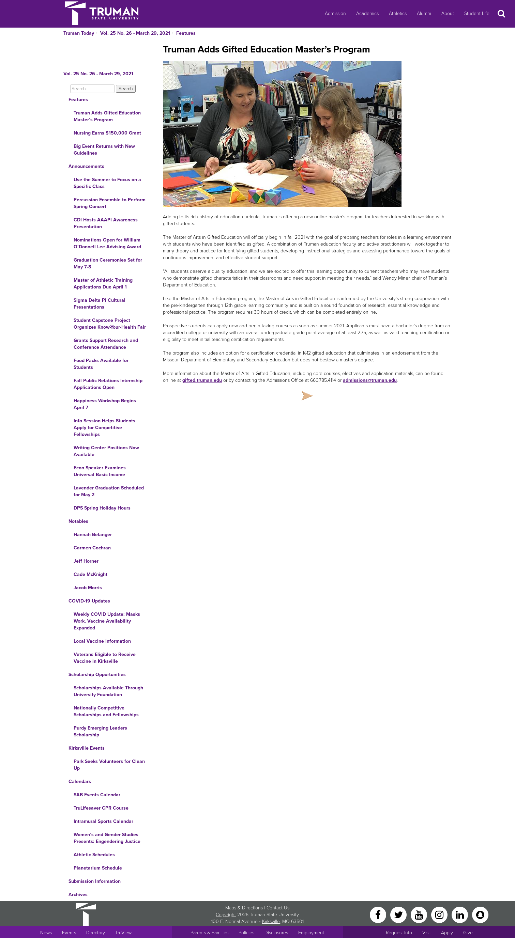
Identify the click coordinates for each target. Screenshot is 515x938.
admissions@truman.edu (370, 380)
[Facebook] (378, 914)
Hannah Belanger (93, 534)
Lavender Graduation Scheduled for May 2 (109, 491)
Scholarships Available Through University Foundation (108, 691)
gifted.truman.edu (202, 380)
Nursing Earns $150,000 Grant (107, 133)
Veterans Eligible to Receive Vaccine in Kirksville (105, 658)
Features (186, 33)
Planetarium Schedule (98, 868)
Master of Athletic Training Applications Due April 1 (103, 283)
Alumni (424, 13)
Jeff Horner (86, 561)
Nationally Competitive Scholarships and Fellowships (106, 711)
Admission (335, 13)
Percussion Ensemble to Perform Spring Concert (110, 203)
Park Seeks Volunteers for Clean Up (109, 765)
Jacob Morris (88, 588)
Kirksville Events (87, 748)
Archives (78, 894)
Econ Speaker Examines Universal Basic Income (100, 471)
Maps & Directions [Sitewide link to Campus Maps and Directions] (244, 908)
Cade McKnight (90, 574)
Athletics (398, 13)
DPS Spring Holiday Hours (102, 508)
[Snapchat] (480, 914)
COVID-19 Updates (89, 601)
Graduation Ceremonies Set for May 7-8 (108, 263)
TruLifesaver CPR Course (101, 808)
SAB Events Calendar (97, 795)
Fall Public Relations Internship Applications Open (108, 384)
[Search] (92, 88)
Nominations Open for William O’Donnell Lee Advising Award (107, 243)
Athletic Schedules (94, 855)
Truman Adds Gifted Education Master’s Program (107, 116)
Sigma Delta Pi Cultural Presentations (99, 303)
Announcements (86, 166)
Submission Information (95, 881)
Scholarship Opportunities (97, 674)
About (447, 13)
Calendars (80, 781)
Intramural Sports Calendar (103, 821)
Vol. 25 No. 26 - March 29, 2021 (135, 33)
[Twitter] (399, 914)
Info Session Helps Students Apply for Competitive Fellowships (104, 427)
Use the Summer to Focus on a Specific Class (107, 183)
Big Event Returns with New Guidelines (104, 149)
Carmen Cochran (92, 548)
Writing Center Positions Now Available (106, 451)
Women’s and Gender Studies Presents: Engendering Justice (107, 838)
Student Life (476, 13)
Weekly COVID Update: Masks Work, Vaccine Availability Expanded (107, 621)
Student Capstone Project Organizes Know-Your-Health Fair (110, 323)
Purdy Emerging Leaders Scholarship (100, 731)
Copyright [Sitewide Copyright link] (226, 915)
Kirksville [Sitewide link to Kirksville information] (271, 921)
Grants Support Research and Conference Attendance (106, 344)
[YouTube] (419, 914)
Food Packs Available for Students (101, 364)
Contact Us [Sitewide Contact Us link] (278, 908)
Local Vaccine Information (102, 641)
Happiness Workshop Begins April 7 (105, 404)
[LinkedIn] (460, 914)
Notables (78, 521)
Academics (367, 13)
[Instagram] (440, 914)
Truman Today (78, 33)
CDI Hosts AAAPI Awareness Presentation (106, 223)
